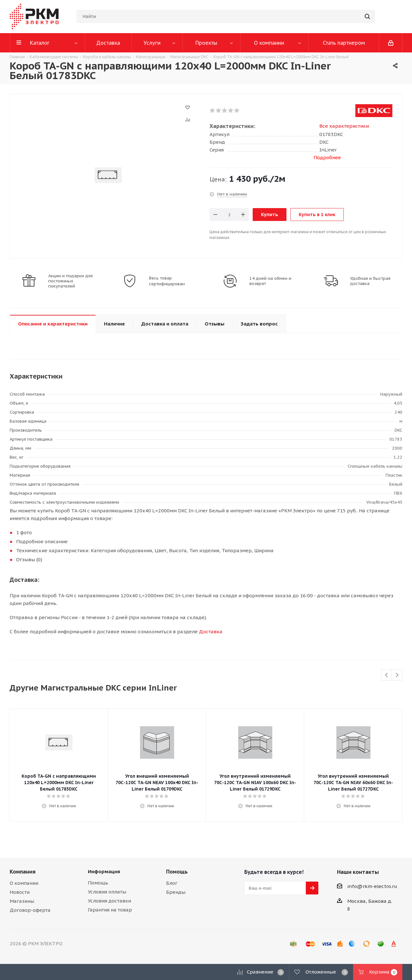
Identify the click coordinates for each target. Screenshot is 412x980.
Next (397, 675)
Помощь (98, 883)
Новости (20, 892)
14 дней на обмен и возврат (270, 281)
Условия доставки (109, 901)
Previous (386, 675)
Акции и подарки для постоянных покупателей (70, 281)
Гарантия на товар (110, 910)
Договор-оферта (30, 910)
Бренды (175, 892)
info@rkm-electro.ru (372, 886)
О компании (24, 883)
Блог (171, 883)
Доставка (210, 631)
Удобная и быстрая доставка (370, 281)
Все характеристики (344, 126)
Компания (22, 871)
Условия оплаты (107, 892)
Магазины (22, 901)
